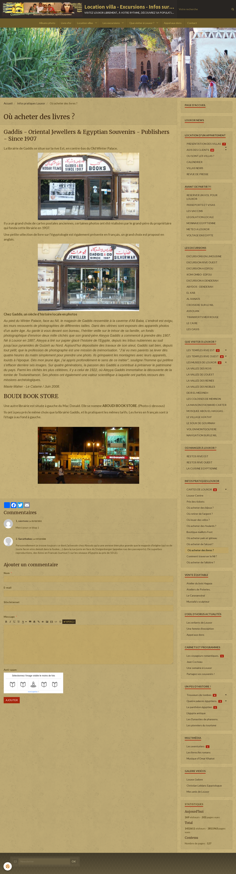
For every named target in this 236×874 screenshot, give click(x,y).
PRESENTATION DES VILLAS (206, 143)
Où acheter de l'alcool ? (200, 544)
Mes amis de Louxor (198, 791)
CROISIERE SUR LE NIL (200, 304)
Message (9, 616)
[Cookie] (8, 866)
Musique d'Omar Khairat (201, 758)
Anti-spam (10, 669)
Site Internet (12, 602)
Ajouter (12, 700)
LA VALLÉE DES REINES (200, 380)
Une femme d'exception (200, 628)
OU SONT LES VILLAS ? (200, 155)
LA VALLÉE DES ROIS (199, 368)
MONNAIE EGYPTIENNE (201, 223)
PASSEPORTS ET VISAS (201, 204)
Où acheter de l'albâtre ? (201, 562)
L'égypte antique (196, 713)
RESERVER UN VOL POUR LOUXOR (202, 197)
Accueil (8, 103)
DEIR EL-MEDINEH (197, 392)
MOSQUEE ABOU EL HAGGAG (205, 411)
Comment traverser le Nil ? (202, 556)
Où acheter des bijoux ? (200, 507)
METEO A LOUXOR (198, 229)
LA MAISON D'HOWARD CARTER (206, 404)
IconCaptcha (32, 692)
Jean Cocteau (194, 661)
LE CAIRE (192, 323)
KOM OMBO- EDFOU (199, 274)
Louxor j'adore (195, 779)
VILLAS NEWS (195, 168)
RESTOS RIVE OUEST (199, 462)
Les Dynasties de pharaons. (202, 719)
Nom (7, 573)
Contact (192, 22)
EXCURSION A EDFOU (200, 268)
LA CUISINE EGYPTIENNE (202, 468)
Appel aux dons (173, 22)
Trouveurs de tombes (201, 695)
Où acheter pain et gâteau (202, 538)
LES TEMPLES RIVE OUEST (205, 356)
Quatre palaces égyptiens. (204, 701)
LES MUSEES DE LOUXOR (204, 362)
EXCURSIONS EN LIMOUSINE (204, 256)
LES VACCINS (195, 211)
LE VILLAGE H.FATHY (199, 417)
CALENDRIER (194, 162)
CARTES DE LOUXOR (202, 489)
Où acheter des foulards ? (201, 525)
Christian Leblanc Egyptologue (204, 785)
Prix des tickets (195, 501)
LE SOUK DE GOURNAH (201, 423)
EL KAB (191, 292)
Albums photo (47, 22)
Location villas (85, 22)
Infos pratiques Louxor (31, 103)
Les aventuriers (198, 746)
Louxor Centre (195, 495)
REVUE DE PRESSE (198, 174)
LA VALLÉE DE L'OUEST (200, 374)
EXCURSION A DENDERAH (202, 280)
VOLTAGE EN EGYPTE (200, 235)
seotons (23, 520)
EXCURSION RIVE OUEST (202, 262)
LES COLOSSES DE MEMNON (204, 398)
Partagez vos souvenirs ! (201, 673)
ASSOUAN (193, 311)
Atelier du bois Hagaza (199, 583)
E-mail (7, 587)
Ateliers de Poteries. (198, 589)
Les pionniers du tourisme (201, 725)
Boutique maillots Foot (200, 531)
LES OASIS (193, 329)
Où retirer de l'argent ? (200, 513)
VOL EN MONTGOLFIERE (202, 429)
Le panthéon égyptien (202, 707)
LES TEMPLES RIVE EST (203, 350)
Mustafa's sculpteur (198, 601)
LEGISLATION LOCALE (200, 217)
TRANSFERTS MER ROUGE (203, 317)
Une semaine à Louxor (199, 667)
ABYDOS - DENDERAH (200, 286)
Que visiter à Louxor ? (142, 22)
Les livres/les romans (199, 752)
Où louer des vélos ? (198, 519)
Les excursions (111, 22)
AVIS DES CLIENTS (200, 150)
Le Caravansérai (196, 595)
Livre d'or (66, 22)
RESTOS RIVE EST (197, 456)
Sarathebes (25, 538)
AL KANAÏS (193, 298)
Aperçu (68, 621)
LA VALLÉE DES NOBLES (201, 386)
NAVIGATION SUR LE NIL (202, 435)
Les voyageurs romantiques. (205, 655)
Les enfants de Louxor (199, 622)
